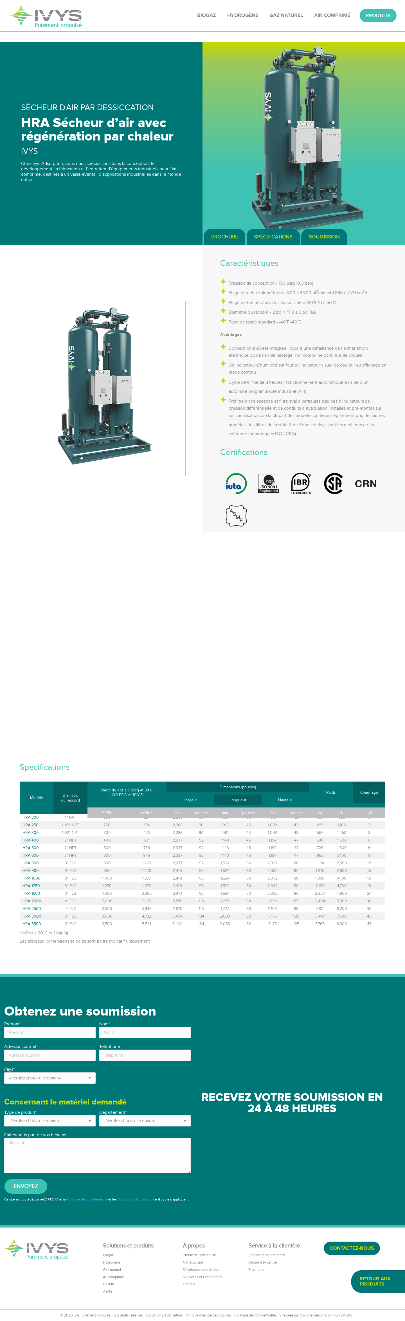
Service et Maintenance (266, 1255)
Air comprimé (113, 1277)
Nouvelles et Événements (202, 1277)
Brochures (256, 1270)
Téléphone (109, 1046)
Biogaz (108, 1255)
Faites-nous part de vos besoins (35, 1135)
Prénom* (12, 1024)
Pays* (9, 1069)
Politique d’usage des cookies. (208, 1315)
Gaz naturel (112, 1270)
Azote (107, 1291)
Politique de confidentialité (87, 1199)
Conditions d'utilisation (135, 1199)
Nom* (104, 1024)
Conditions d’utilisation (164, 1315)
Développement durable (201, 1270)
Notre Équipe (193, 1262)
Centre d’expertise (262, 1262)
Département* (113, 1112)
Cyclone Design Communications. (326, 1315)
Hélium (108, 1284)
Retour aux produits (375, 1281)
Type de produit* (20, 1112)
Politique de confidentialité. (255, 1315)
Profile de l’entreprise (199, 1255)
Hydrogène (111, 1262)
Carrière (189, 1284)
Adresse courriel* (21, 1046)
